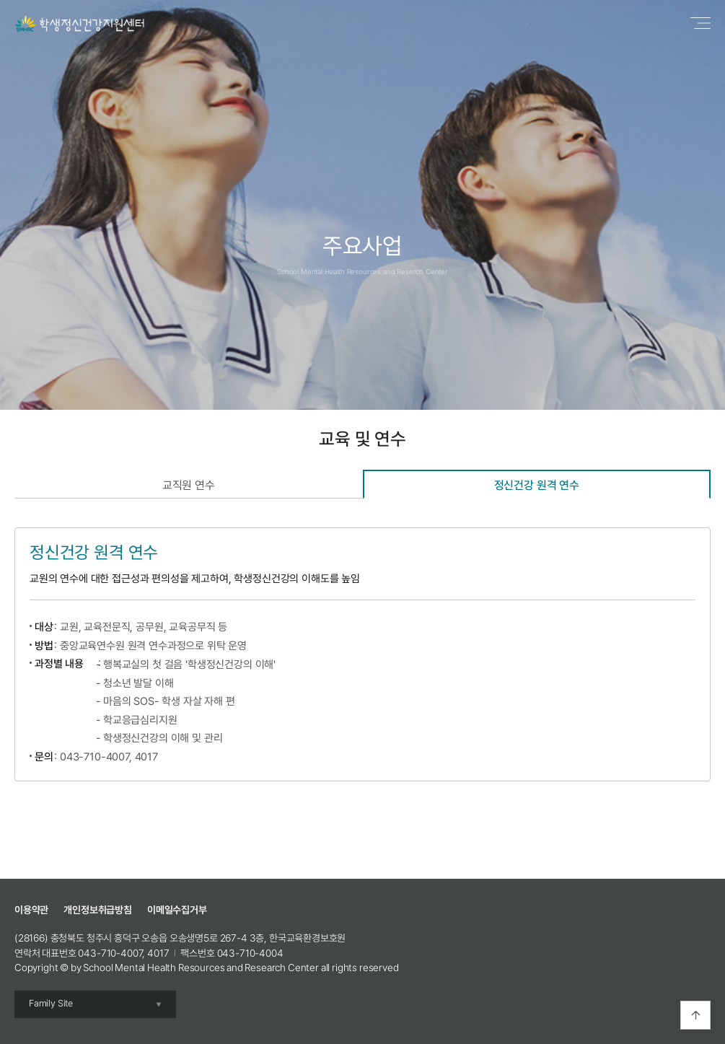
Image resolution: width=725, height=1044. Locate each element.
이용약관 (31, 910)
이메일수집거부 (177, 910)
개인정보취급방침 (97, 910)
